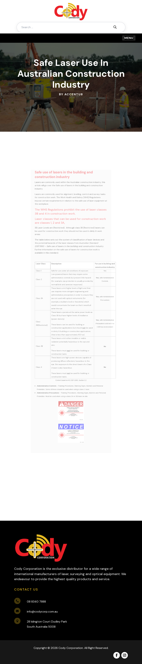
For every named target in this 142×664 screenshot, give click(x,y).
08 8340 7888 (36, 601)
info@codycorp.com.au (42, 611)
